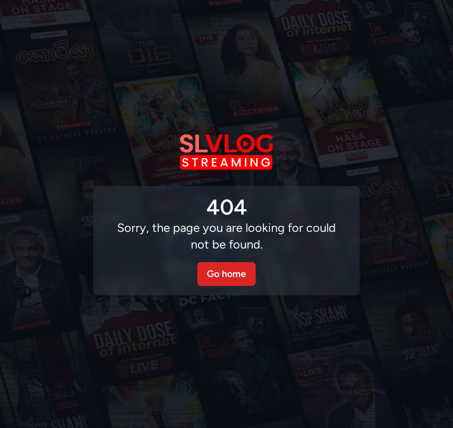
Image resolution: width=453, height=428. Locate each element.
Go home (226, 273)
